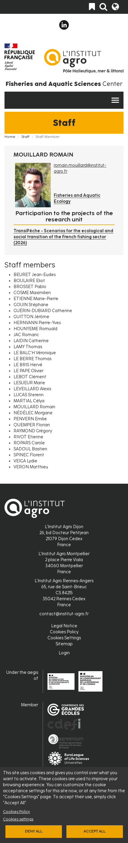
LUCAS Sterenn (29, 394)
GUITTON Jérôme (31, 316)
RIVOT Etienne (28, 437)
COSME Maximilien (32, 292)
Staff (25, 137)
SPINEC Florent (29, 455)
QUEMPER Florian (32, 425)
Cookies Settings (64, 638)
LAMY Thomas (28, 346)
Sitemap (64, 644)
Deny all (33, 831)
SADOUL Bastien (30, 449)
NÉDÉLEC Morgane (33, 412)
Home (10, 137)
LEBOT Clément (30, 376)
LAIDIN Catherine (31, 340)
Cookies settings (18, 819)
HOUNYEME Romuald (35, 328)
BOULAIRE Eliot (29, 280)
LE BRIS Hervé (28, 364)
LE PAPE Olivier (29, 370)
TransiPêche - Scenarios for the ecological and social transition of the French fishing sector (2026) (63, 236)
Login (64, 653)
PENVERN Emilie (30, 419)
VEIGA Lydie (25, 461)
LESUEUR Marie (29, 382)
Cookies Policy (16, 811)
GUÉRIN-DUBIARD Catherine (43, 310)
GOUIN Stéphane (31, 304)
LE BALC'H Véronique (35, 352)
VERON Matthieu (31, 467)
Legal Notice (64, 625)
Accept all (94, 831)
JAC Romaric (26, 334)
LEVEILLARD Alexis (32, 388)
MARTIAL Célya (29, 400)
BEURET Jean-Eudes (35, 274)
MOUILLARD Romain (34, 406)
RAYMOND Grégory (33, 431)
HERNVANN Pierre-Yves (37, 322)
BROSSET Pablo (30, 286)
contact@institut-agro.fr (64, 613)
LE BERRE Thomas (32, 358)
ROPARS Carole (29, 443)
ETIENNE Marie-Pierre (36, 298)
